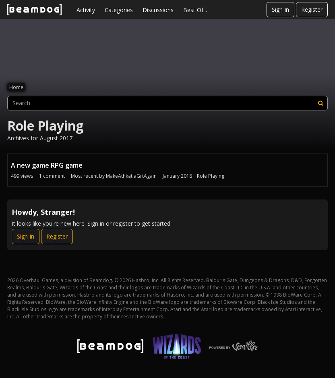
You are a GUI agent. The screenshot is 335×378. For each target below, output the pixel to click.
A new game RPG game (47, 165)
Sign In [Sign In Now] (25, 236)
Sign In (280, 9)
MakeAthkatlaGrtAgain (131, 175)
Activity (86, 10)
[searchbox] (167, 103)
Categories (119, 10)
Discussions (158, 10)
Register (312, 9)
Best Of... (195, 10)
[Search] (320, 103)
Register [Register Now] (57, 236)
